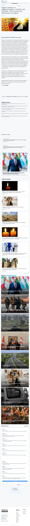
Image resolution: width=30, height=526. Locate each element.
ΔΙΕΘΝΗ (3, 429)
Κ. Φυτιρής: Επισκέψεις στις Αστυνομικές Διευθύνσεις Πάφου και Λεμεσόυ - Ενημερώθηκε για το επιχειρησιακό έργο (13, 436)
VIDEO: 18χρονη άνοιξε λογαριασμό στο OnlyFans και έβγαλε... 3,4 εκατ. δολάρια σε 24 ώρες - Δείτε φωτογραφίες (14, 116)
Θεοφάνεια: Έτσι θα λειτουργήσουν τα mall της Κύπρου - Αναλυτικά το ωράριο (13, 207)
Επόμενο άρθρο (5, 145)
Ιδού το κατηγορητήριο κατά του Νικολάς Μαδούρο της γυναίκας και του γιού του (14, 450)
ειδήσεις (26, 96)
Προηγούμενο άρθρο (6, 138)
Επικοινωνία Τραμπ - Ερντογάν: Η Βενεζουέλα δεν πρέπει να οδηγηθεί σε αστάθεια (14, 431)
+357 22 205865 (4, 518)
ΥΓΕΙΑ (3, 443)
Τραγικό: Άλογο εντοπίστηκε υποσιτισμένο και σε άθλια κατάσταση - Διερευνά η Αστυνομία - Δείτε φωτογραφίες (13, 109)
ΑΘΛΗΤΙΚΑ (3, 461)
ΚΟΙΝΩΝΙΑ (3, 466)
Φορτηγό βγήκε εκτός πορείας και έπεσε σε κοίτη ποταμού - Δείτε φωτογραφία (14, 365)
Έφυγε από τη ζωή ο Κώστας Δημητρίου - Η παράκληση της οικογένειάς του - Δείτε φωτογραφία (14, 111)
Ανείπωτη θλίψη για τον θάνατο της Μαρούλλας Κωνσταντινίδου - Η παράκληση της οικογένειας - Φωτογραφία (15, 238)
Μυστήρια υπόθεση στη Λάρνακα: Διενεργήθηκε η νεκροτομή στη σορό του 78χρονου (14, 402)
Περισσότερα (15, 481)
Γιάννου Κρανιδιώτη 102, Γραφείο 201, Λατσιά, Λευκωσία (5, 516)
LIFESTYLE (17, 518)
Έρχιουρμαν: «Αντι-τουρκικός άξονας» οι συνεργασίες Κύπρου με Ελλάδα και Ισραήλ (13, 347)
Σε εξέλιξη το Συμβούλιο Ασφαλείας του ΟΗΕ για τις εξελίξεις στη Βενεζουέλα (14, 473)
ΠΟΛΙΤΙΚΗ (3, 433)
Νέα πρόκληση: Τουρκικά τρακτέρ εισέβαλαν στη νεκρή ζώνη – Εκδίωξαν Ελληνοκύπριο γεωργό (14, 223)
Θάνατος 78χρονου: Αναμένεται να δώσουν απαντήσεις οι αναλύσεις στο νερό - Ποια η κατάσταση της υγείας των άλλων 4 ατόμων (14, 106)
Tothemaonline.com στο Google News (11, 96)
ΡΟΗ (5, 426)
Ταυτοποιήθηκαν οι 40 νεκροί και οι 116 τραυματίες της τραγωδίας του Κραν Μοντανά (13, 421)
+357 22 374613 (4, 519)
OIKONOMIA (17, 514)
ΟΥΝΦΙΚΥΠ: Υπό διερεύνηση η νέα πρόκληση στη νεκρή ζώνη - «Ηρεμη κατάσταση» (15, 328)
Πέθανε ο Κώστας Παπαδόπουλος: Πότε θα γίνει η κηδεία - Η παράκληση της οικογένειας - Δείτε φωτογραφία (13, 192)
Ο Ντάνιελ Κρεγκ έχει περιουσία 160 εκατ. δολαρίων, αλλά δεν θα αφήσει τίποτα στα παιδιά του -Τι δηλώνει (14, 140)
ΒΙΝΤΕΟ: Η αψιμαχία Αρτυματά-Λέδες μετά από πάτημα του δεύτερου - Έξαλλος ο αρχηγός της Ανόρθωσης (14, 464)
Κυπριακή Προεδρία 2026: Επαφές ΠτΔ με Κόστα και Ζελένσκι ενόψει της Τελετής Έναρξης (13, 173)
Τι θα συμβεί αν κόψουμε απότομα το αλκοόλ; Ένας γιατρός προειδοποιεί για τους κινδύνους (14, 446)
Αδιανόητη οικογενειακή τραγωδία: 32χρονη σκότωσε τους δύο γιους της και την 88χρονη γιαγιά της (14, 104)
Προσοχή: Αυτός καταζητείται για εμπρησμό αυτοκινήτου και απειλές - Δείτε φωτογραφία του (15, 114)
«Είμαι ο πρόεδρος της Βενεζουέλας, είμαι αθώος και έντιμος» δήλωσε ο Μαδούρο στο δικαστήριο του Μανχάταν (14, 310)
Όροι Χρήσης (24, 511)
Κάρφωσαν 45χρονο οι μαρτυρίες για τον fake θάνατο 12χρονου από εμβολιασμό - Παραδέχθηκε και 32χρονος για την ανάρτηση (14, 147)
